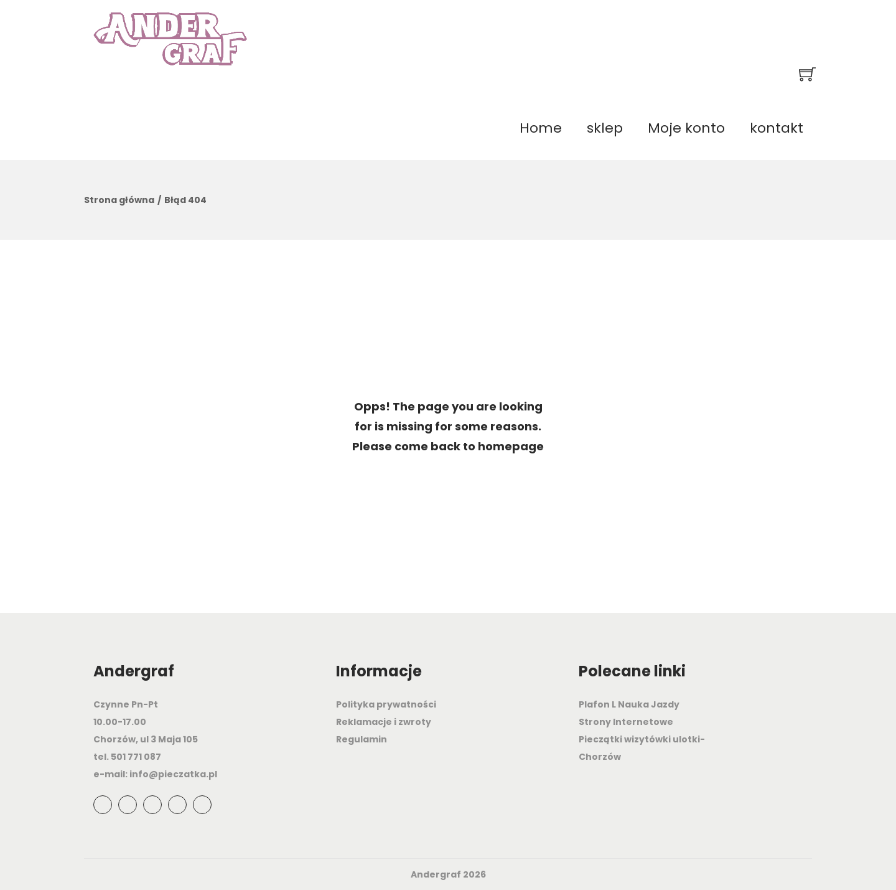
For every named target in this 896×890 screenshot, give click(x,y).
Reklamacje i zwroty (383, 722)
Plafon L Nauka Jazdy (629, 704)
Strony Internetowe (626, 722)
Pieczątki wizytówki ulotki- (642, 739)
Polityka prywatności (386, 704)
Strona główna (119, 200)
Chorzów (600, 756)
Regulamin (361, 739)
